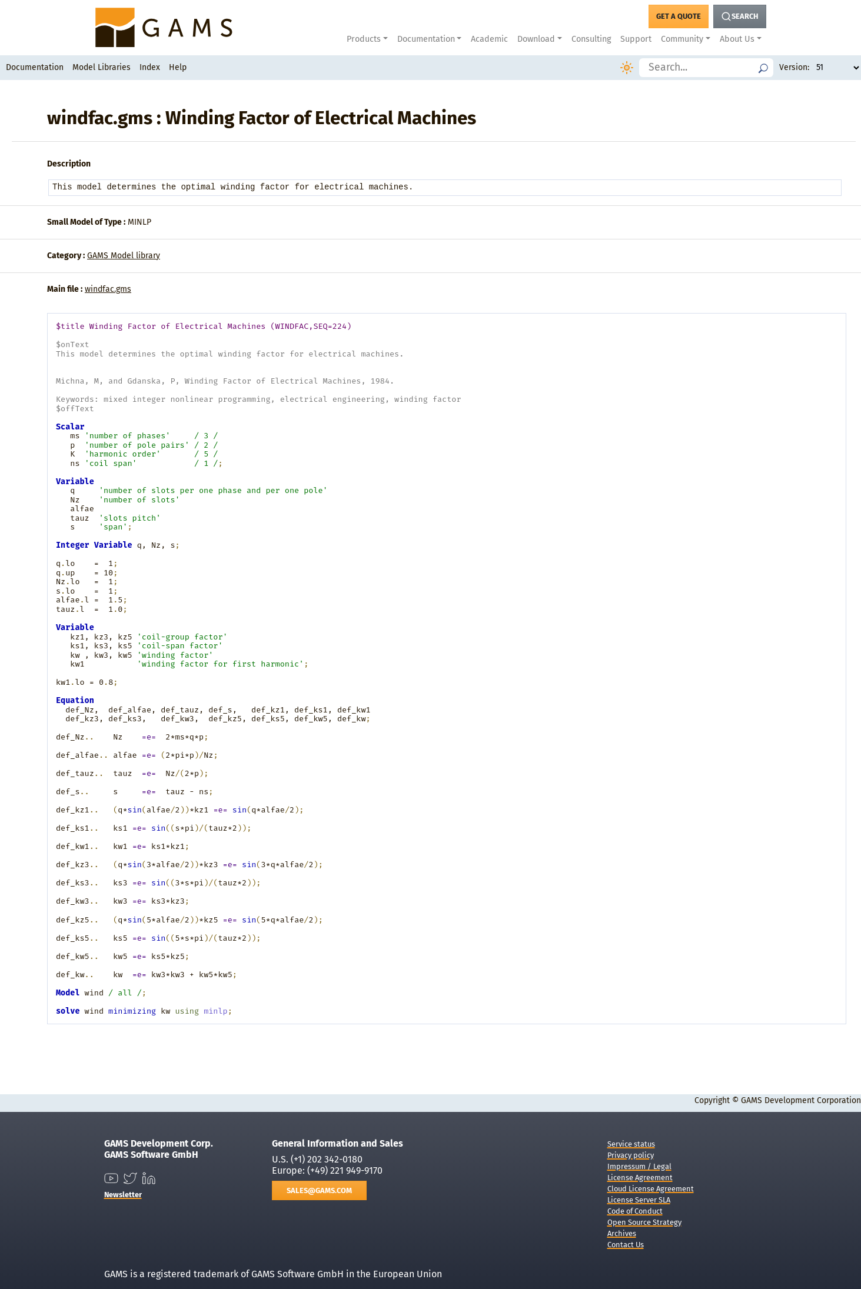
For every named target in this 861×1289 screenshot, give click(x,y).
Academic (489, 39)
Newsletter (123, 1194)
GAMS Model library (123, 256)
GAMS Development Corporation (801, 1100)
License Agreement (640, 1177)
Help (178, 67)
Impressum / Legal (639, 1166)
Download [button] (536, 39)
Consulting (591, 39)
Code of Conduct (635, 1211)
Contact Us (625, 1244)
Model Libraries (101, 67)
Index (149, 67)
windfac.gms (108, 289)
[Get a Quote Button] (679, 16)
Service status (631, 1144)
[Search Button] (739, 16)
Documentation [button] (426, 39)
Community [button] (682, 39)
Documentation (35, 67)
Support (635, 39)
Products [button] (364, 39)
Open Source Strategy (644, 1222)
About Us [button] (737, 39)
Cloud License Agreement (650, 1188)
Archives (621, 1233)
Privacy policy (630, 1155)
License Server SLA (638, 1199)
